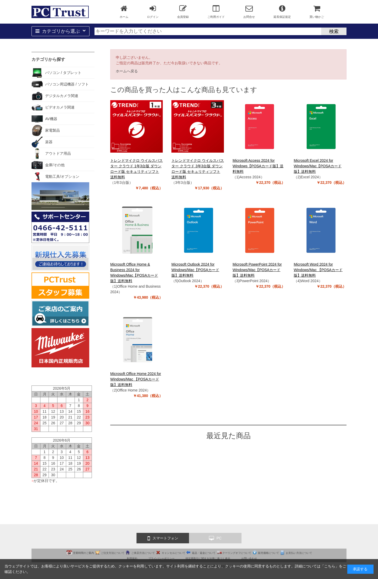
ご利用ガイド (216, 11)
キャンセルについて (173, 552)
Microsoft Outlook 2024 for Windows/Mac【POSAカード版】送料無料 (195, 269)
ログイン (153, 11)
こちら (329, 566)
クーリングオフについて (236, 552)
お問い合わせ (249, 558)
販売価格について (268, 552)
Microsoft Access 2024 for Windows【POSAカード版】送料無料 (258, 166)
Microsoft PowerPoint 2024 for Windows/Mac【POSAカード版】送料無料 (257, 269)
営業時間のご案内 (83, 552)
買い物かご (316, 11)
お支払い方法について (299, 552)
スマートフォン (163, 538)
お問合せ (249, 11)
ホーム (124, 11)
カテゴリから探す (48, 59)
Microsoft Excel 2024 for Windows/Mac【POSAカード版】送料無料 (318, 166)
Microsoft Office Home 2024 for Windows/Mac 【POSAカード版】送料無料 (135, 379)
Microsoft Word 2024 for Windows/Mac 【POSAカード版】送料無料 (318, 269)
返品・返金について (204, 552)
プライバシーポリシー (161, 558)
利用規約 (132, 558)
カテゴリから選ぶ (60, 31)
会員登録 (183, 11)
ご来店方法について (143, 552)
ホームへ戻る (127, 71)
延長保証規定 (282, 11)
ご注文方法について (112, 552)
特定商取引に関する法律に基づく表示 (208, 558)
